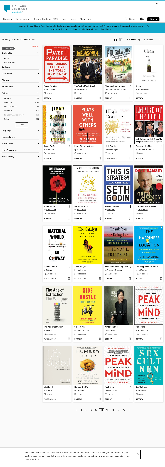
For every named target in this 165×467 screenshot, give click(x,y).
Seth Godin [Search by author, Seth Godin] (111, 210)
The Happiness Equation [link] (147, 267)
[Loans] (142, 19)
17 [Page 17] (96, 410)
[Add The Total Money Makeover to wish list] (160, 218)
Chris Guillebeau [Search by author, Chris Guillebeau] (83, 330)
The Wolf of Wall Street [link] (84, 86)
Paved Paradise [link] (50, 86)
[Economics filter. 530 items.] (21, 110)
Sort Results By (133, 39)
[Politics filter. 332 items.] (21, 119)
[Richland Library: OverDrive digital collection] (15, 9)
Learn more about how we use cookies (99, 456)
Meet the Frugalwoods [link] (115, 86)
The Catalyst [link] (80, 267)
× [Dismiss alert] (148, 26)
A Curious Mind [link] (81, 206)
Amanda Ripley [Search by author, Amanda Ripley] (112, 150)
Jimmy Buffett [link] (50, 146)
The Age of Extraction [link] (53, 327)
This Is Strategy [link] (112, 206)
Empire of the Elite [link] (144, 146)
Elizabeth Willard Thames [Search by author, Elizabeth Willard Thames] (116, 89)
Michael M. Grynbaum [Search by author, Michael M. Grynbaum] (146, 150)
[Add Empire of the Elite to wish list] (160, 158)
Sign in (153, 19)
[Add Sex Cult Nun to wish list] (160, 399)
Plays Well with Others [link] (84, 146)
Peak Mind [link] (140, 327)
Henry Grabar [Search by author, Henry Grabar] (51, 89)
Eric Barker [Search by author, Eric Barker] (81, 150)
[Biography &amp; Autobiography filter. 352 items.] (21, 115)
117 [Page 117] (123, 410)
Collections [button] (22, 19)
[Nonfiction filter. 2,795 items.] (21, 102)
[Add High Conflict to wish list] (130, 158)
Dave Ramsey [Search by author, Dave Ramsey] (143, 210)
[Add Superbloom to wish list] (69, 218)
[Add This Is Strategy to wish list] (130, 218)
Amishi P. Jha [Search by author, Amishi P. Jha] (143, 330)
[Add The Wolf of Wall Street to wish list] (99, 98)
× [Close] (138, 454)
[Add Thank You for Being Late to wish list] (130, 279)
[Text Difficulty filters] (20, 156)
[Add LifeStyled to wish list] (69, 399)
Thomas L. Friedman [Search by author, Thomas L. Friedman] (114, 270)
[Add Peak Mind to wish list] (160, 339)
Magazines (85, 19)
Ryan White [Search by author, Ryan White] (50, 150)
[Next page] (129, 410)
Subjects (7, 19)
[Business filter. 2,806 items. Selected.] (21, 98)
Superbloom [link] (49, 206)
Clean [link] (138, 86)
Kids (64, 19)
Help (157, 4)
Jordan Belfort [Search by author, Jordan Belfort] (82, 89)
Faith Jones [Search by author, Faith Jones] (142, 390)
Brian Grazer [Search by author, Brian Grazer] (81, 210)
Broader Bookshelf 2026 (45, 19)
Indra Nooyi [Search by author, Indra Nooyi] (111, 330)
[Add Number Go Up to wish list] (99, 399)
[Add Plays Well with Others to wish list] (99, 158)
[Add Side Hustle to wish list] (99, 339)
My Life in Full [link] (111, 327)
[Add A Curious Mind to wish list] (99, 218)
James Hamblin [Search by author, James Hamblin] (143, 89)
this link (117, 26)
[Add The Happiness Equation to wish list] (160, 279)
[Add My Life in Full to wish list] (130, 339)
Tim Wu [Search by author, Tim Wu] (48, 330)
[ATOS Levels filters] (20, 143)
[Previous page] (76, 410)
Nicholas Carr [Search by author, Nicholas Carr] (51, 210)
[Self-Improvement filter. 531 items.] (21, 106)
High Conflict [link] (111, 146)
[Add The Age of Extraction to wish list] (69, 339)
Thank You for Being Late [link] (116, 267)
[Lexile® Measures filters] (20, 150)
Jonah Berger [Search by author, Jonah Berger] (81, 270)
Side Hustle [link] (79, 327)
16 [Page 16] (91, 410)
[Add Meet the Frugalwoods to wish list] (130, 98)
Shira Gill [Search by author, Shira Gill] (49, 390)
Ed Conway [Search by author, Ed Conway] (50, 270)
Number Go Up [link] (81, 387)
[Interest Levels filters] (20, 137)
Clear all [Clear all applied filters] (35, 46)
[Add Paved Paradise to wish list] (69, 98)
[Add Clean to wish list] (160, 98)
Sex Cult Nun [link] (141, 387)
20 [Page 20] (113, 410)
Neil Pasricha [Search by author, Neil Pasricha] (142, 270)
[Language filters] (20, 130)
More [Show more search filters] (22, 125)
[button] (130, 19)
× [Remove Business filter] (3, 48)
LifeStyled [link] (48, 387)
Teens (73, 19)
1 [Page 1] (81, 410)
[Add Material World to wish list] (69, 279)
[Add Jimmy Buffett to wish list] (69, 158)
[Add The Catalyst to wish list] (99, 279)
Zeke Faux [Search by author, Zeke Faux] (80, 390)
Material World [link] (50, 267)
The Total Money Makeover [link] (148, 206)
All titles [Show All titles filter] (7, 58)
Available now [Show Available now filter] (9, 62)
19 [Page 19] (107, 410)
